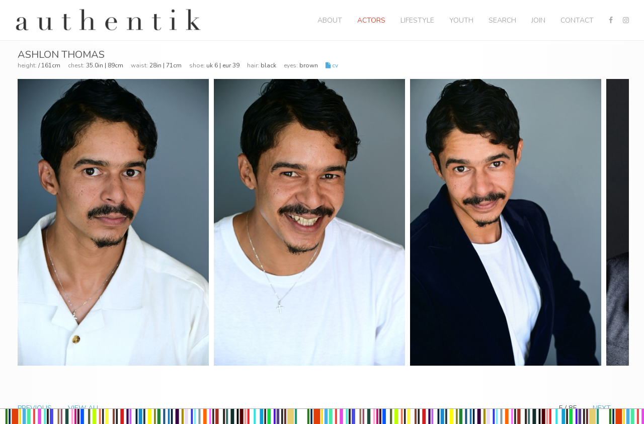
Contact (577, 20)
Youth (461, 20)
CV (332, 65)
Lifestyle (417, 20)
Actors (371, 20)
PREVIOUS (35, 408)
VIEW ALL (84, 408)
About (329, 20)
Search (502, 20)
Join (538, 20)
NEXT (602, 408)
